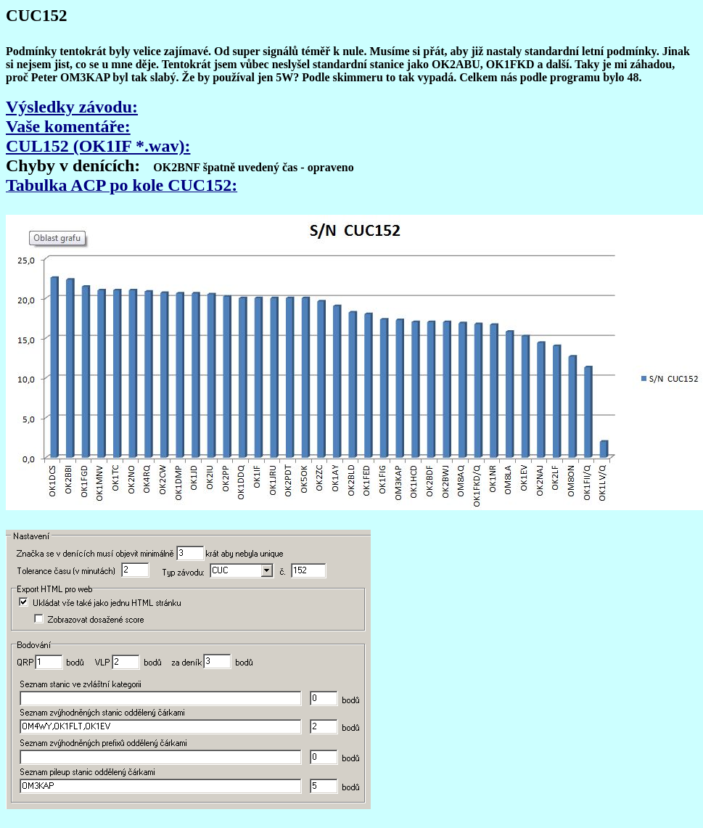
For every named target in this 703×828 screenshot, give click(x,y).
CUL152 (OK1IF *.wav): (98, 145)
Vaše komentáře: (68, 126)
